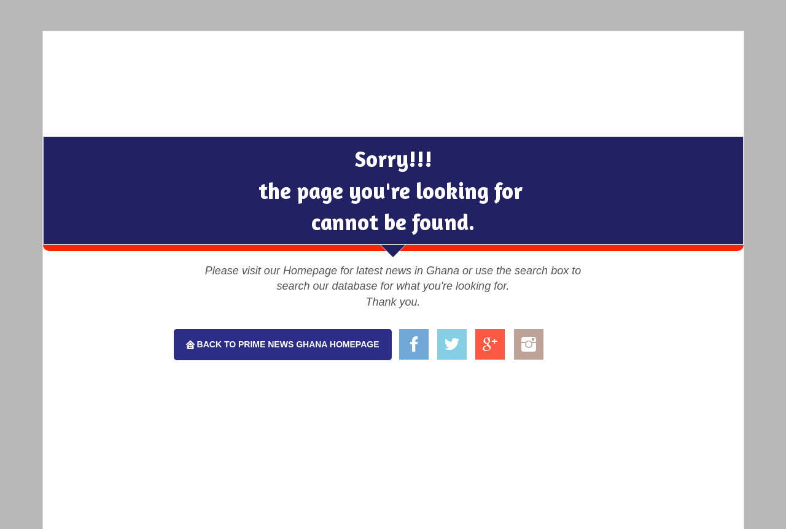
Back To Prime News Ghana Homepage (287, 344)
